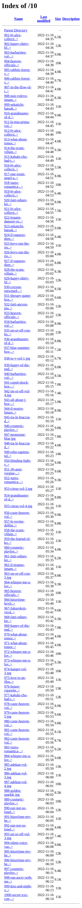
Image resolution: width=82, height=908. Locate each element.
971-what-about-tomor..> (16, 645)
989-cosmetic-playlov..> (14, 801)
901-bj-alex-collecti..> (12, 37)
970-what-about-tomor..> (16, 636)
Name (18, 19)
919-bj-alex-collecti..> (12, 193)
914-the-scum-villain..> (14, 150)
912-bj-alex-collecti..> (12, 132)
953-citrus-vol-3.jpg (18, 488)
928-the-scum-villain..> (14, 271)
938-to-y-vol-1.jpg (17, 358)
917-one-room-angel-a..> (14, 176)
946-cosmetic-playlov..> (14, 428)
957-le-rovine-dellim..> (14, 523)
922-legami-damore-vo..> (13, 219)
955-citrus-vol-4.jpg (18, 506)
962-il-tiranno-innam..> (14, 567)
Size (58, 19)
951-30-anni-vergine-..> (13, 471)
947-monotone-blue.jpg (15, 436)
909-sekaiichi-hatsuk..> (14, 106)
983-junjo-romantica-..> (13, 749)
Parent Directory (15, 30)
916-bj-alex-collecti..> (12, 167)
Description (71, 19)
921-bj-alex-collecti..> (12, 211)
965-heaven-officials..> (13, 593)
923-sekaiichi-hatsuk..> (14, 228)
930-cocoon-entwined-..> (13, 289)
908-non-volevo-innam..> (16, 98)
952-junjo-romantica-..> (13, 480)
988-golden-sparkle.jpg (12, 792)
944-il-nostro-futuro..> (14, 410)
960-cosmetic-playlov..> (14, 549)
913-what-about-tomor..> (16, 141)
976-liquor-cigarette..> (12, 688)
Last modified (43, 19)
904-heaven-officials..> (13, 63)
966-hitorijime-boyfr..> (15, 601)
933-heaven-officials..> (13, 315)
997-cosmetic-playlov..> (14, 871)
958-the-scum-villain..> (14, 532)
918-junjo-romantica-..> (13, 184)
